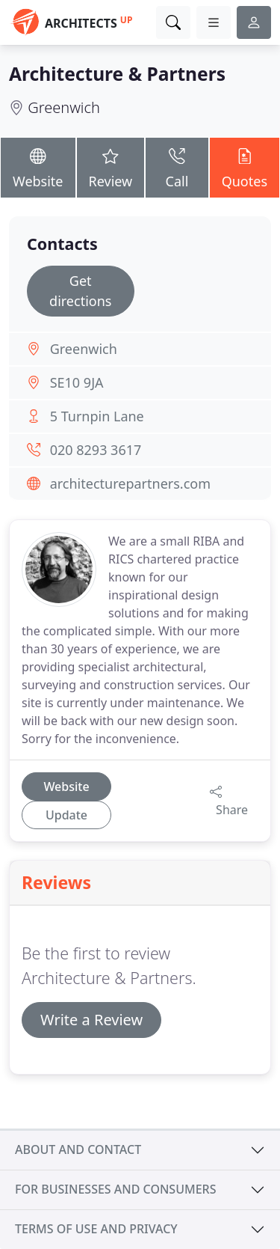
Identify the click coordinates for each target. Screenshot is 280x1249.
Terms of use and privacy (96, 1229)
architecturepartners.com (130, 483)
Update (66, 815)
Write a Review (91, 1020)
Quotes (244, 166)
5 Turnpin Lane (97, 416)
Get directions (80, 291)
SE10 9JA (77, 382)
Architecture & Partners (117, 73)
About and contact (78, 1149)
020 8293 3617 (96, 450)
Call (177, 166)
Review (111, 166)
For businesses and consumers (115, 1189)
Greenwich (64, 107)
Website (38, 166)
